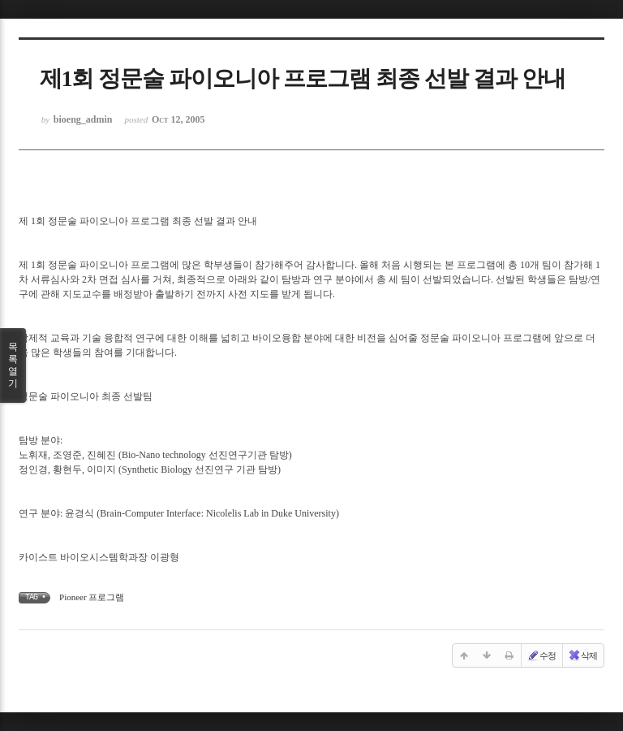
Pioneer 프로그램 (91, 597)
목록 (13, 365)
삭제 (582, 655)
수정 (541, 655)
